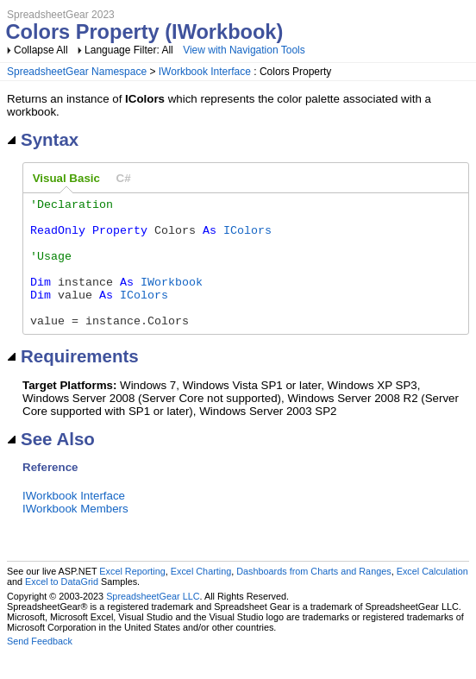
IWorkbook (172, 299)
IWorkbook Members (75, 534)
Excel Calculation (432, 597)
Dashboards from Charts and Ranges (313, 597)
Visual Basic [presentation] (66, 178)
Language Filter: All (130, 50)
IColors (247, 237)
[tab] (66, 178)
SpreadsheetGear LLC (152, 622)
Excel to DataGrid (61, 607)
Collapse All (41, 50)
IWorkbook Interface (205, 72)
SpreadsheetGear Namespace (77, 72)
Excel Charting (201, 597)
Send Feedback (39, 667)
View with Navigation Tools (244, 50)
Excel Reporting (132, 597)
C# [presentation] (123, 178)
